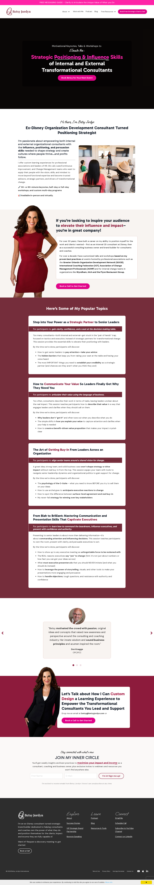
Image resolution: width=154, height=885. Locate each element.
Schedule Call (121, 824)
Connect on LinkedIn (124, 838)
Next (151, 634)
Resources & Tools (99, 829)
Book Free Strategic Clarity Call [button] (132, 12)
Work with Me (74, 11)
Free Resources (106, 11)
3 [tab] (80, 667)
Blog (94, 11)
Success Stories (74, 824)
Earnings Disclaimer (116, 873)
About (62, 11)
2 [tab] (77, 667)
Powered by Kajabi (141, 879)
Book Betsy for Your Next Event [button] (77, 77)
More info (108, 882)
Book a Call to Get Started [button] (73, 286)
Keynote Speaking (75, 838)
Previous (2, 634)
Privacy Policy (103, 873)
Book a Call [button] (25, 852)
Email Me (119, 819)
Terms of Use (92, 873)
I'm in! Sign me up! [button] (111, 777)
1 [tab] (73, 667)
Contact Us (129, 873)
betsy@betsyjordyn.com (93, 714)
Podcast (86, 11)
